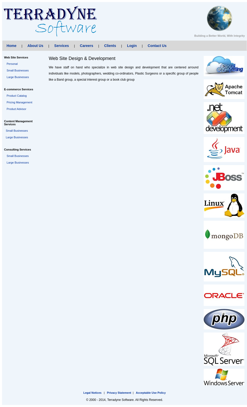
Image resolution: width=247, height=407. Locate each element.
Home (12, 46)
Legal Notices (92, 392)
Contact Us (157, 46)
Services (61, 46)
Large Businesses (18, 77)
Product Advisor (16, 108)
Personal (12, 63)
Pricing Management (19, 102)
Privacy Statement (119, 392)
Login (132, 46)
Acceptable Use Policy (151, 392)
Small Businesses (18, 70)
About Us (35, 46)
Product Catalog (17, 95)
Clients (110, 46)
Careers (86, 46)
